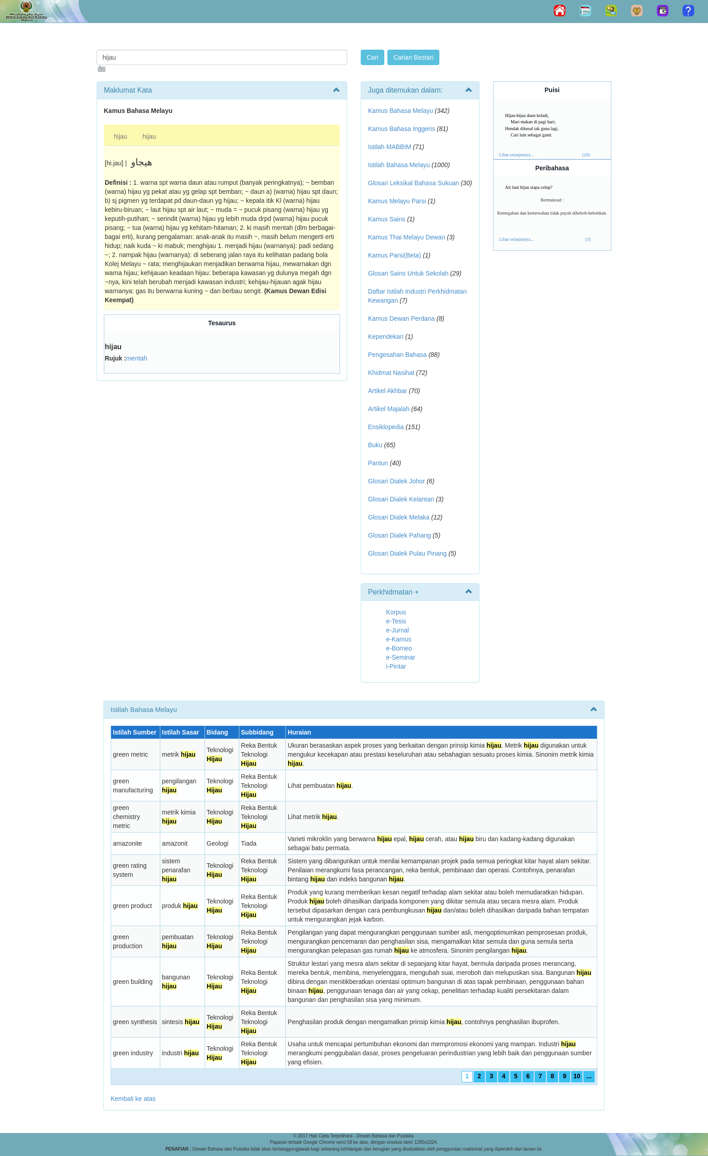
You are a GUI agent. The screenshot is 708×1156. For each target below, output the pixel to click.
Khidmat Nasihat (391, 372)
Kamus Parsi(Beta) (394, 255)
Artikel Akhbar (387, 390)
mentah (136, 358)
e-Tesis (396, 621)
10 (577, 1076)
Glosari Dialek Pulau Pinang (407, 553)
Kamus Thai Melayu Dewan (406, 237)
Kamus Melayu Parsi (397, 201)
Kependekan (386, 336)
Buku (375, 445)
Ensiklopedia (386, 427)
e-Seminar (400, 657)
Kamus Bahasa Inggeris (401, 128)
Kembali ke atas (133, 1098)
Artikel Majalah (389, 408)
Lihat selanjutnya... (516, 154)
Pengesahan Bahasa (397, 354)
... (589, 1076)
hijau (120, 136)
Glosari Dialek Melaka (398, 517)
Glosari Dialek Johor (396, 481)
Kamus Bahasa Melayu (401, 110)
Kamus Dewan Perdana (401, 318)
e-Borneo (399, 648)
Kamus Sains (386, 219)
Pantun (378, 463)
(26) (586, 154)
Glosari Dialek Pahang (399, 535)
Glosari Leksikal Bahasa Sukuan (413, 183)
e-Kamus (398, 639)
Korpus (396, 612)
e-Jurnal (397, 630)
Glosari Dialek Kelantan (401, 499)
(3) (588, 239)
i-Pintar (396, 666)
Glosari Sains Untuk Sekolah (408, 273)
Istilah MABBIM (389, 146)
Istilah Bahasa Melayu (399, 164)
